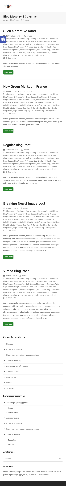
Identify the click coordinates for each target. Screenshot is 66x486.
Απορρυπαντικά (12, 372)
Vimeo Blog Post (16, 271)
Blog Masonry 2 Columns (15, 39)
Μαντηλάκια (11, 377)
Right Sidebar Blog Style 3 (23, 55)
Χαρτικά (9, 344)
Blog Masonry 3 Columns (46, 41)
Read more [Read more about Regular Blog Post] (8, 189)
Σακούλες (10, 388)
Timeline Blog (39, 55)
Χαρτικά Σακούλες (13, 361)
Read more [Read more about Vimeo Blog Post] (8, 324)
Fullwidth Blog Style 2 (11, 50)
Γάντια (8, 383)
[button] (3, 39)
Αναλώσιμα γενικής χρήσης (17, 366)
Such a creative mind (19, 31)
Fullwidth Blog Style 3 (28, 50)
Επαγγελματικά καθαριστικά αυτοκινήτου (22, 355)
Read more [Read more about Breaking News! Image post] (8, 257)
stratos (29, 36)
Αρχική (5, 20)
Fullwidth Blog (50, 47)
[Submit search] (60, 458)
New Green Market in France (25, 87)
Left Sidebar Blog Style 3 (22, 52)
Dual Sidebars (39, 47)
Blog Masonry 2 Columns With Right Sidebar (19, 41)
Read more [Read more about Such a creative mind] (8, 72)
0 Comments (11, 58)
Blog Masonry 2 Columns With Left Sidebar (42, 39)
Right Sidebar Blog (40, 52)
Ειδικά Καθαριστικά (14, 349)
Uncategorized (50, 111)
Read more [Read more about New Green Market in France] (8, 131)
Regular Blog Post (17, 145)
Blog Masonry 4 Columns (23, 47)
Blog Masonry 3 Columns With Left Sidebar (19, 44)
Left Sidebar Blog (43, 50)
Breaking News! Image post (24, 203)
